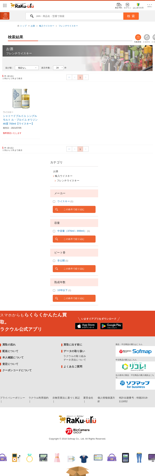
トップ (23, 26)
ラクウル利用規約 (39, 397)
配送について (10, 351)
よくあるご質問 (73, 366)
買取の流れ (9, 344)
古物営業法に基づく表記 (66, 397)
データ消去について (75, 359)
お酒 (33, 26)
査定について (10, 363)
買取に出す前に (73, 344)
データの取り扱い (74, 351)
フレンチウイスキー (68, 26)
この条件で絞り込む (74, 209)
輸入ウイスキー (46, 26)
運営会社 (88, 397)
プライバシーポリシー (12, 397)
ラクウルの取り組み (75, 356)
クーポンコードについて (17, 370)
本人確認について (13, 357)
